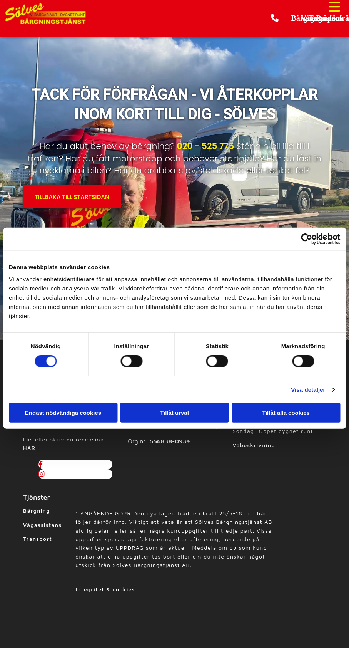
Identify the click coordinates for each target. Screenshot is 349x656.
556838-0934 (170, 441)
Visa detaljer (308, 389)
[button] (292, 18)
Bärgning (36, 510)
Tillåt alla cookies (286, 412)
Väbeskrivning (254, 445)
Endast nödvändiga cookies (63, 412)
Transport (37, 538)
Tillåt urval (174, 412)
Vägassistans (42, 525)
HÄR (29, 448)
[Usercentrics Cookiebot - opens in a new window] (306, 239)
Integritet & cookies (105, 589)
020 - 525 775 (205, 146)
